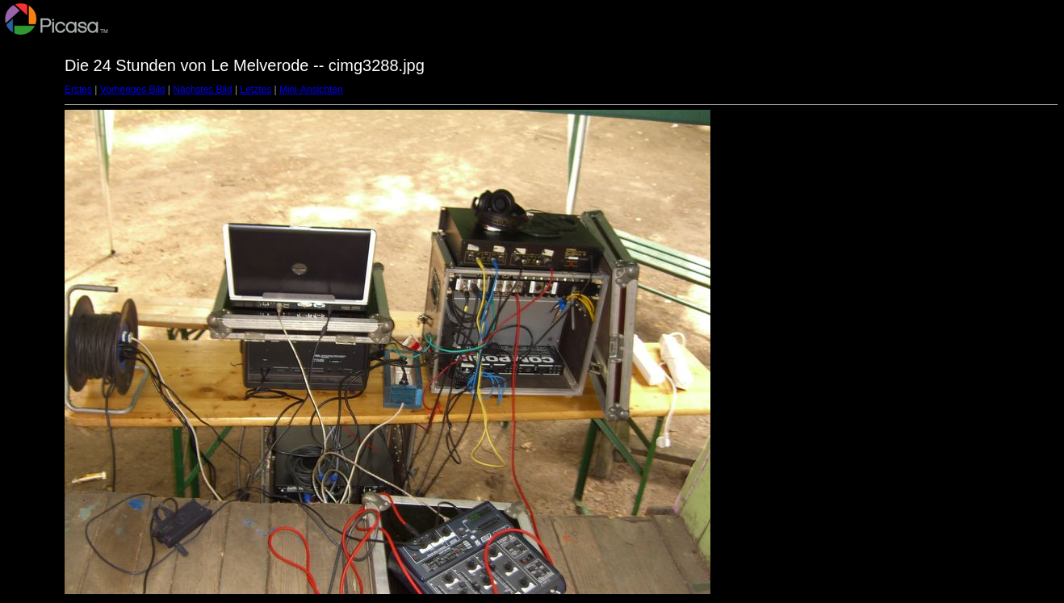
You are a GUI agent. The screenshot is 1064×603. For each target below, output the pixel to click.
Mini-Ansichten (311, 89)
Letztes (256, 89)
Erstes (78, 89)
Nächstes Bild (202, 89)
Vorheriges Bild (132, 89)
